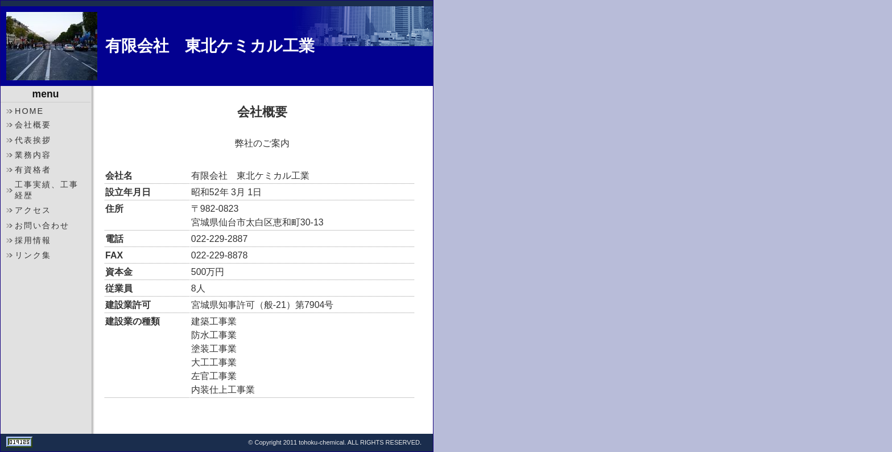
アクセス (33, 210)
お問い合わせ (42, 225)
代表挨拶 (33, 140)
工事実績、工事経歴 (47, 190)
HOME (29, 111)
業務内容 (33, 154)
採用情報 (33, 240)
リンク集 (33, 255)
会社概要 (33, 124)
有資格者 (33, 169)
